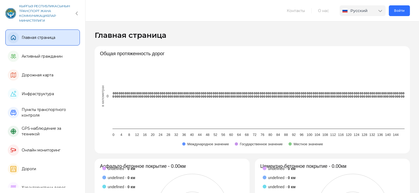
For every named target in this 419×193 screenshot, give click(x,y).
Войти (399, 11)
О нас (323, 10)
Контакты (296, 10)
